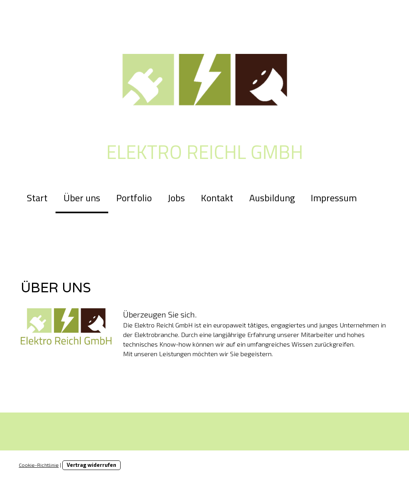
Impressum (334, 197)
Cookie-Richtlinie (39, 465)
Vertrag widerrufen (91, 465)
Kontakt (217, 197)
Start (37, 197)
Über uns (82, 197)
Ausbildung (272, 197)
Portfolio (134, 197)
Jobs (176, 197)
